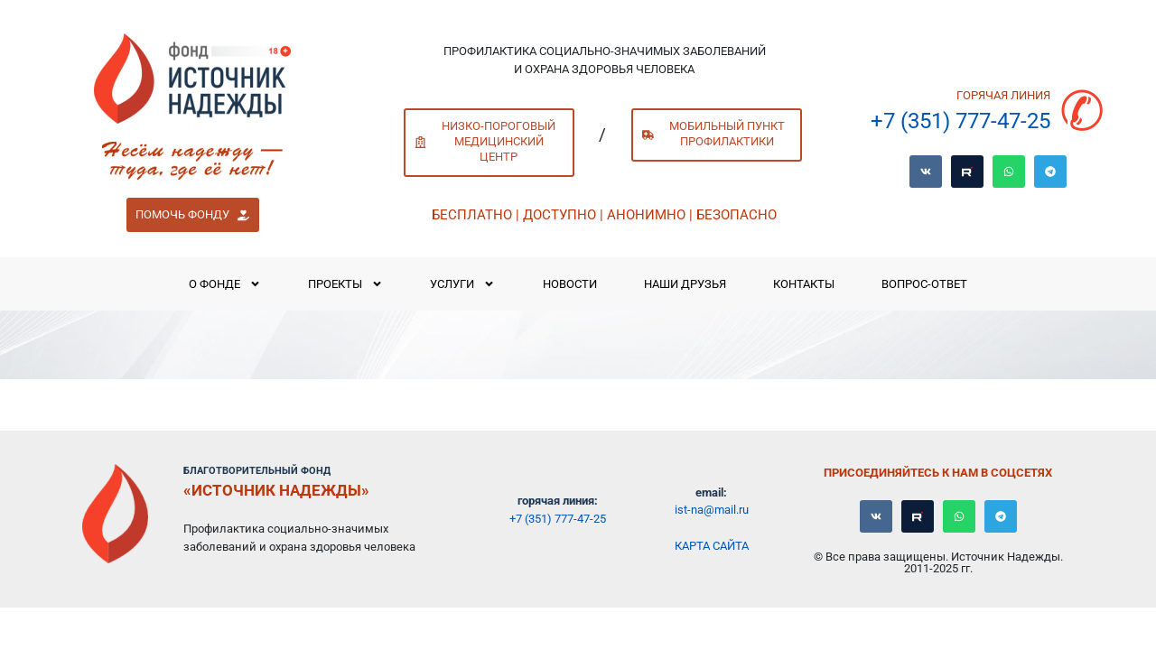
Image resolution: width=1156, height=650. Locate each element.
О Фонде (225, 284)
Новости (570, 284)
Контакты (803, 284)
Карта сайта (712, 545)
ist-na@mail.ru (712, 509)
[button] (192, 215)
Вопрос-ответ (924, 284)
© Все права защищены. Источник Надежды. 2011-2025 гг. (938, 562)
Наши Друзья (685, 284)
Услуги (462, 284)
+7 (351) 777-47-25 (960, 121)
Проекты (345, 284)
